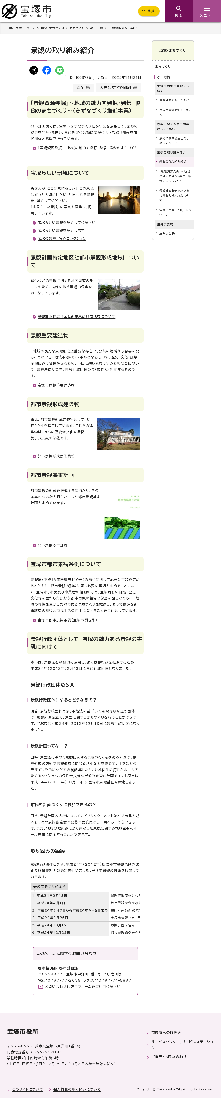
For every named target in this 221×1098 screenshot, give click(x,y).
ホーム (31, 28)
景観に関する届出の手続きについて (174, 140)
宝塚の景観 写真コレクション (62, 238)
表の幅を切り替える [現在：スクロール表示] (49, 886)
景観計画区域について (174, 100)
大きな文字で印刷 (115, 87)
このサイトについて (27, 1089)
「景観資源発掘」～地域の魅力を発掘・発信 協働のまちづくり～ (175, 176)
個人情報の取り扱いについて (77, 1089)
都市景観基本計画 (53, 545)
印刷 (80, 87)
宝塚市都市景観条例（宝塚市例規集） (67, 620)
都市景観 (96, 28)
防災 (151, 11)
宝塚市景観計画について (174, 112)
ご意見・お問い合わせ (169, 1057)
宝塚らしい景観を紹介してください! (67, 222)
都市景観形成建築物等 (56, 456)
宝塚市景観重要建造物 (56, 385)
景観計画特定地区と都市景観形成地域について (76, 316)
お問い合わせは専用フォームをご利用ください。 (84, 986)
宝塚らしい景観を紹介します (61, 230)
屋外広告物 (167, 233)
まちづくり (77, 28)
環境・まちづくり (53, 28)
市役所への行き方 (166, 1032)
